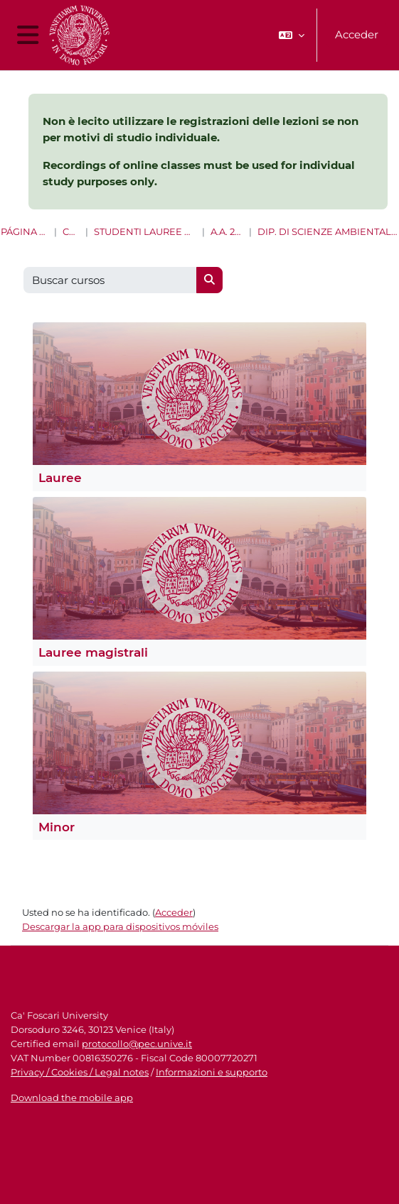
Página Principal (24, 231)
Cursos (71, 231)
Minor (56, 826)
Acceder (356, 34)
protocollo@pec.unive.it (137, 1043)
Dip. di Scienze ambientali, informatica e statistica (327, 231)
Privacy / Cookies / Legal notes (80, 1072)
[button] (292, 35)
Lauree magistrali (93, 652)
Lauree (60, 477)
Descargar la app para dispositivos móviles (120, 926)
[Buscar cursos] (110, 280)
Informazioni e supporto (211, 1072)
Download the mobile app (72, 1097)
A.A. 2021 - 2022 (227, 231)
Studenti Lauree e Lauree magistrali (145, 231)
